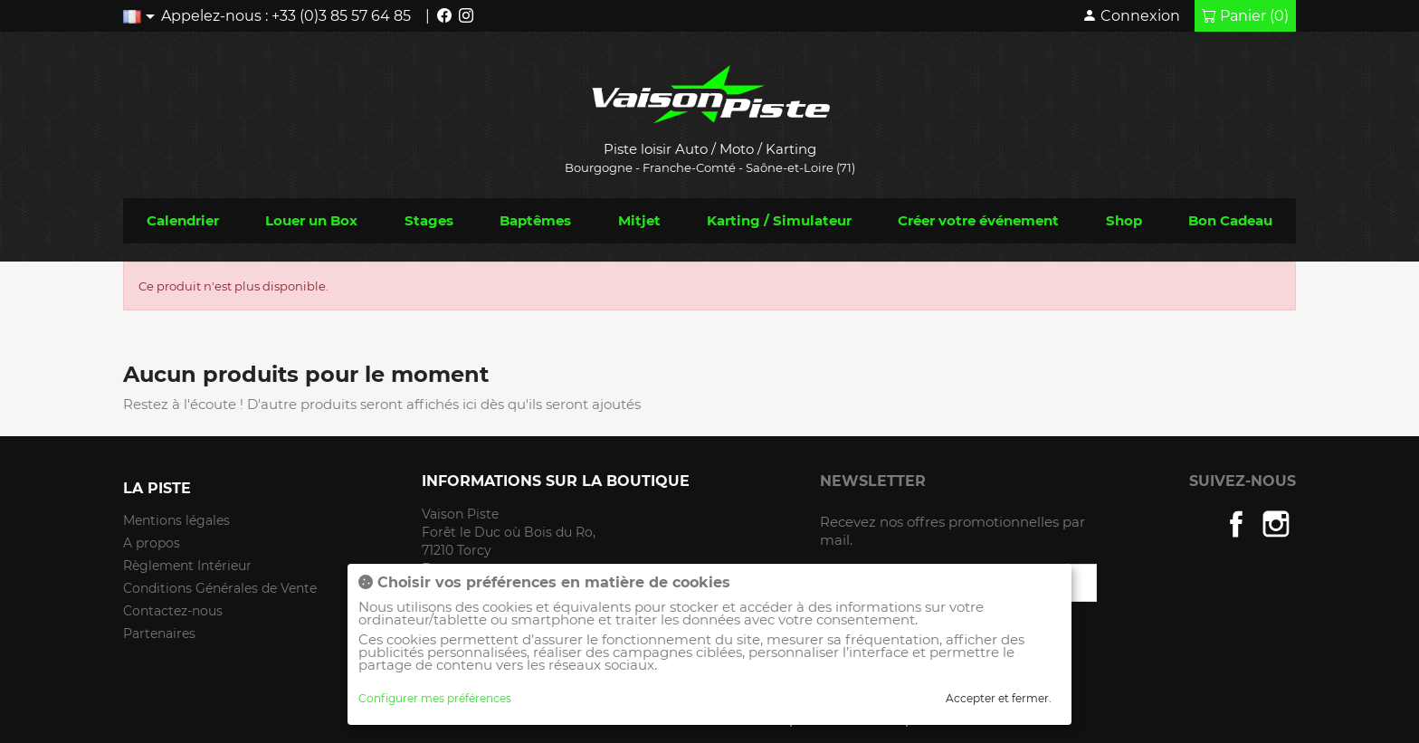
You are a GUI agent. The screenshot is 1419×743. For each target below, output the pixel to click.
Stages (429, 220)
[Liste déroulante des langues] (142, 16)
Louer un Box (311, 220)
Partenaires (159, 633)
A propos (151, 543)
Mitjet (639, 220)
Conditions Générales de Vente (220, 588)
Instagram (1276, 524)
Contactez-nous (173, 611)
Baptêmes (535, 220)
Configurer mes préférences (434, 698)
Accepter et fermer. (999, 698)
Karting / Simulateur (779, 220)
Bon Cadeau (1230, 220)
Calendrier (183, 220)
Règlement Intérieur (187, 565)
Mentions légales (176, 520)
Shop (1124, 220)
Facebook (1236, 524)
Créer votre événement (978, 220)
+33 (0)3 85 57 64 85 (341, 15)
